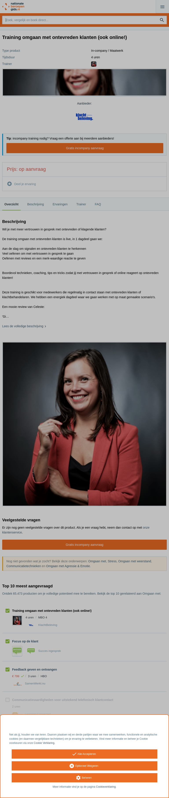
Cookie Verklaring (44, 743)
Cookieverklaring (106, 786)
